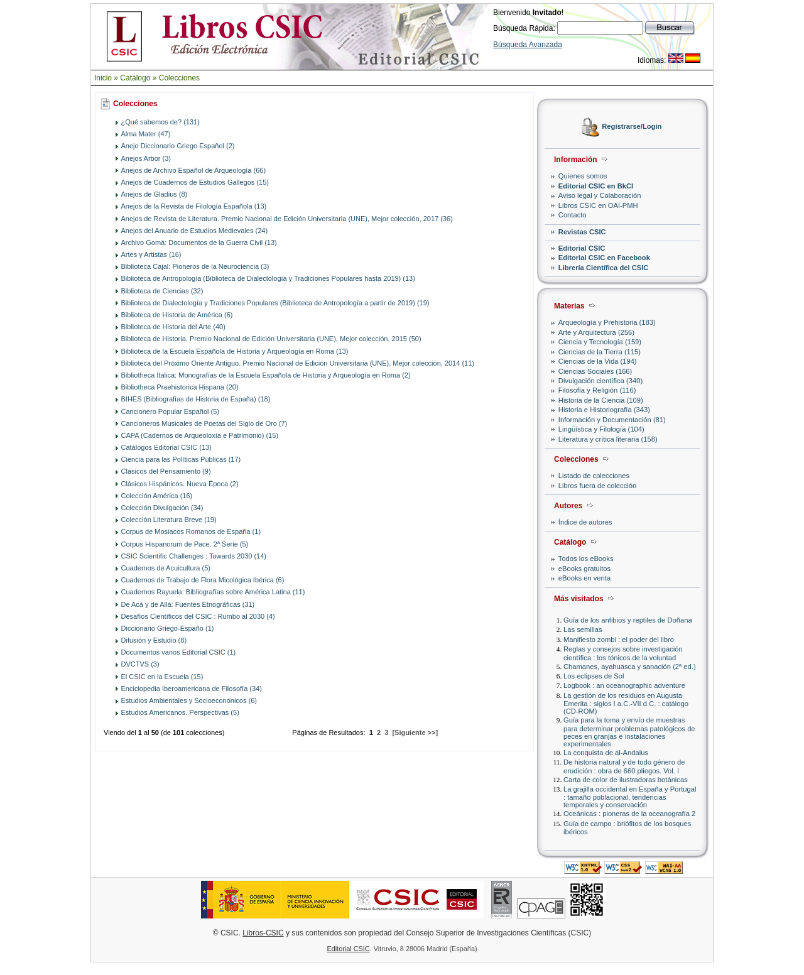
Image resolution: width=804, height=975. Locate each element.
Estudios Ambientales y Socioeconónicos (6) (189, 700)
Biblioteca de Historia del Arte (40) (173, 326)
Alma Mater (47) (146, 134)
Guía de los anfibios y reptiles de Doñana (627, 620)
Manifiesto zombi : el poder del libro (618, 639)
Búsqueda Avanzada (527, 44)
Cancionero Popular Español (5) (170, 411)
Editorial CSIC (582, 248)
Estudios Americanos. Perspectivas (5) (180, 712)
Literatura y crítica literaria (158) (608, 439)
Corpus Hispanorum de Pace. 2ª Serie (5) (185, 544)
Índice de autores (585, 522)
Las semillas (582, 629)
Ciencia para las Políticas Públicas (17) (181, 459)
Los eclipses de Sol (593, 676)
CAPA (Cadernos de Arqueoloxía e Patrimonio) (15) (199, 435)
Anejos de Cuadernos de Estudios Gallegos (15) (195, 182)
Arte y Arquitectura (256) (596, 332)
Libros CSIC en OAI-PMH (598, 205)
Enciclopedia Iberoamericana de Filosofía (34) (191, 688)
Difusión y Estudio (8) (154, 640)
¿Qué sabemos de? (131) (160, 122)
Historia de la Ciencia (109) (600, 400)
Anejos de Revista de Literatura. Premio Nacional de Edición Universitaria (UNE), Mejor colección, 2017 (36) (287, 218)
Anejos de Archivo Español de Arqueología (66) (193, 170)
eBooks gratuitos (584, 568)
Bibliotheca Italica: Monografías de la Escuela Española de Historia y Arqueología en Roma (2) (266, 375)
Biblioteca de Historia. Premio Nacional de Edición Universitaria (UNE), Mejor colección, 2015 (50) (271, 338)
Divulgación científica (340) (600, 380)
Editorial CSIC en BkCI (595, 186)
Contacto (572, 215)
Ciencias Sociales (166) (595, 371)
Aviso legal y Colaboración (599, 195)
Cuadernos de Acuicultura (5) (165, 568)
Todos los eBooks (586, 558)
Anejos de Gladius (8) (154, 194)
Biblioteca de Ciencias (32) (162, 291)
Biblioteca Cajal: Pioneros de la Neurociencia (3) (195, 266)
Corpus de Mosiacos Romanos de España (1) (191, 531)
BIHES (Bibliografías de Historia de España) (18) (196, 399)
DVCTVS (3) (140, 664)
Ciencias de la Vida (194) (597, 361)
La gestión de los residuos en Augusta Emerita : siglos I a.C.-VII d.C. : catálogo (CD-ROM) (625, 703)
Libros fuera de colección (597, 485)
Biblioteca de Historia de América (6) (177, 315)
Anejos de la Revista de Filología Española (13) (194, 206)
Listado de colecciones (593, 475)
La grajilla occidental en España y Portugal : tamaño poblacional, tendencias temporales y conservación (629, 797)
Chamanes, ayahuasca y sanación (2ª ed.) (629, 666)
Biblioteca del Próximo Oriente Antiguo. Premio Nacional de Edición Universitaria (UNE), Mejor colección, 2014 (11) (297, 363)
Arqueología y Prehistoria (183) (607, 322)
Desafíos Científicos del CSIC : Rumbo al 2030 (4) (198, 616)
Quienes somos (582, 176)
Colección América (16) (157, 495)
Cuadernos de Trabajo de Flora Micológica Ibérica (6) (203, 580)
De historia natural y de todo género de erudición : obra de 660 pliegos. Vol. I (624, 766)
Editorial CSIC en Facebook (604, 257)
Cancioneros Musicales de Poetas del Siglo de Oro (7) (204, 423)
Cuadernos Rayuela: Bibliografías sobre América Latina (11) (213, 592)
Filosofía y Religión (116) (597, 390)
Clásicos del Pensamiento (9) (166, 471)
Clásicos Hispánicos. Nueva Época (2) (180, 484)
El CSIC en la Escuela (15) (162, 676)
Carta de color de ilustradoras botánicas (625, 779)
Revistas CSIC (582, 232)
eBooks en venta (584, 578)
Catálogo (135, 78)
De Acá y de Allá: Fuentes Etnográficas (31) (188, 604)
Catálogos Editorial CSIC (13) (166, 447)
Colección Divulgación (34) (162, 507)
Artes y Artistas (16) (151, 254)
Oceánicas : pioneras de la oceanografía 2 (629, 813)
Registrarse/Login (631, 127)
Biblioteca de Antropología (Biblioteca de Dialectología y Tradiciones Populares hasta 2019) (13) (268, 278)
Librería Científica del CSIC (603, 267)
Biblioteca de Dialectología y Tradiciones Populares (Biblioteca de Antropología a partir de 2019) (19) (275, 303)
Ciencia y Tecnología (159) (599, 342)
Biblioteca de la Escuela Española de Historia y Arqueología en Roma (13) (235, 351)
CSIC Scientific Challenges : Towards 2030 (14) (194, 556)
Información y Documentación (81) (612, 419)
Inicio (103, 78)
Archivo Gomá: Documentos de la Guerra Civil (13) (199, 242)
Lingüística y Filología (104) (601, 429)
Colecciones (179, 78)
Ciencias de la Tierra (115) (599, 352)
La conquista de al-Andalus (605, 752)
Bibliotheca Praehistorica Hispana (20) (180, 387)
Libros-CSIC (262, 933)
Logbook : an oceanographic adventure (624, 685)
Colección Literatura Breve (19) (169, 519)
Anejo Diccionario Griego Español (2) (178, 146)
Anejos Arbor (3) (146, 158)
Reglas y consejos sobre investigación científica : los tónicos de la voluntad (623, 653)
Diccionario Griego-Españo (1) (167, 628)
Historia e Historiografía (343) (604, 409)
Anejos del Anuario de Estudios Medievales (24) (194, 230)
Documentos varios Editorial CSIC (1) (178, 652)
